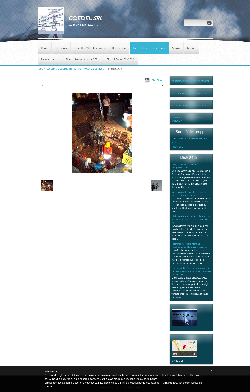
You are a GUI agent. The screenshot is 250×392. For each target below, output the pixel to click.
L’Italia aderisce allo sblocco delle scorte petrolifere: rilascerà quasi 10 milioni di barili (191, 219)
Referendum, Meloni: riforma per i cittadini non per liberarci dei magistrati (190, 245)
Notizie (191, 47)
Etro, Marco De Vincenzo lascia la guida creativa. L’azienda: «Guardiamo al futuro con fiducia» (191, 271)
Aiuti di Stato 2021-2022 (120, 59)
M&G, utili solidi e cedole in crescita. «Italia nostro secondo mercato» (189, 194)
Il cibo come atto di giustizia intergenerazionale (185, 166)
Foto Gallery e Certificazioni (149, 47)
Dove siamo (119, 47)
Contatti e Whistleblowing (89, 47)
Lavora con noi (49, 59)
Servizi (176, 47)
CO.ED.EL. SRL (85, 18)
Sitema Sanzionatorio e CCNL (82, 59)
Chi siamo (61, 47)
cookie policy (149, 379)
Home (44, 47)
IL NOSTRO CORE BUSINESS (89, 69)
